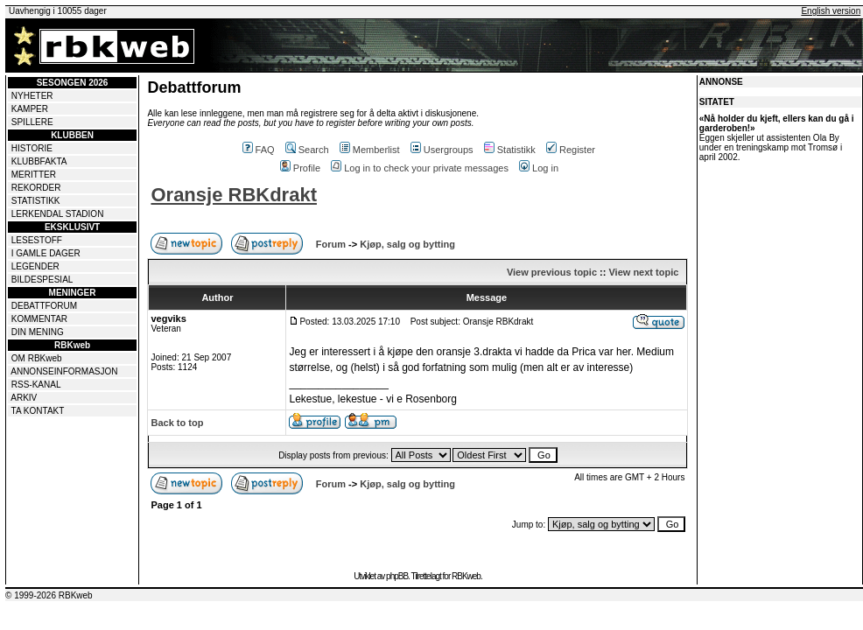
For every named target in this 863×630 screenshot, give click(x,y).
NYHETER (32, 96)
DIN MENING (37, 332)
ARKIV (24, 397)
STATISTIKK (35, 201)
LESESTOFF (36, 240)
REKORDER (36, 187)
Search (307, 149)
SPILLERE (32, 122)
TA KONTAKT (38, 411)
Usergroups (442, 149)
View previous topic (552, 272)
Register (570, 149)
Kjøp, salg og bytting (407, 244)
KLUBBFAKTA (39, 161)
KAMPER (29, 109)
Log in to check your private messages (420, 168)
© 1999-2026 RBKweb (49, 595)
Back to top (177, 422)
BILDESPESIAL (42, 279)
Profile (300, 168)
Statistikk (510, 149)
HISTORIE (32, 148)
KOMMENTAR (39, 319)
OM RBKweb (36, 358)
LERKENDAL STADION (57, 214)
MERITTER (33, 174)
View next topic (643, 272)
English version (830, 11)
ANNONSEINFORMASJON (64, 371)
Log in (538, 168)
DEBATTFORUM (44, 306)
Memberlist (370, 149)
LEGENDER (35, 266)
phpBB (397, 576)
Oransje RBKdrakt (234, 195)
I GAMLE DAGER (46, 253)
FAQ (258, 149)
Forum (331, 244)
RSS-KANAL (36, 384)
